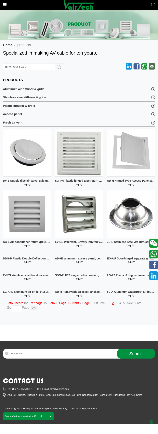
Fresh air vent (12, 122)
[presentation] (33, 368)
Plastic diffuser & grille (19, 105)
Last (138, 303)
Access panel (12, 114)
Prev (103, 303)
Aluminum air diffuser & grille (23, 89)
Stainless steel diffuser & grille (24, 97)
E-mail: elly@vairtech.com (55, 389)
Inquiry (27, 184)
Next (130, 303)
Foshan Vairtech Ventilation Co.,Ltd (23, 416)
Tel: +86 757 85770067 (19, 389)
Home (7, 45)
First (95, 303)
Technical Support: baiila (84, 408)
